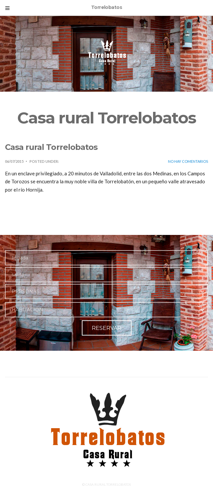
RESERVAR (106, 328)
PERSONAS (25, 291)
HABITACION (27, 310)
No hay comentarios (188, 161)
